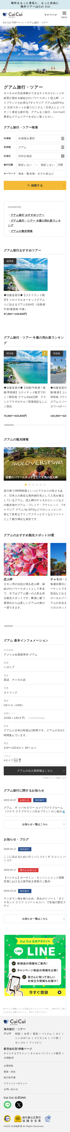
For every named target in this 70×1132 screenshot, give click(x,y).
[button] (26, 485)
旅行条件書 (10, 1077)
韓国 (17, 1033)
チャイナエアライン (15, 1053)
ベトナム (47, 1033)
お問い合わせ (11, 1089)
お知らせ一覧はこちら (35, 824)
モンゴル (20, 1042)
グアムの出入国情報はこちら (35, 770)
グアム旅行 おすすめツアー (27, 215)
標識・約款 (10, 1071)
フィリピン (35, 1042)
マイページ (50, 14)
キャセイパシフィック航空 (45, 1053)
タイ (58, 1033)
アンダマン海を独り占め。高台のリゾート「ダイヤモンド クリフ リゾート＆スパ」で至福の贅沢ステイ (35, 902)
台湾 (26, 1033)
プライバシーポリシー (15, 1083)
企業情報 (8, 1065)
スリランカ (40, 1038)
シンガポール (22, 1038)
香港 (35, 1033)
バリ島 (54, 1038)
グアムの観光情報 (22, 231)
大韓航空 (9, 1057)
